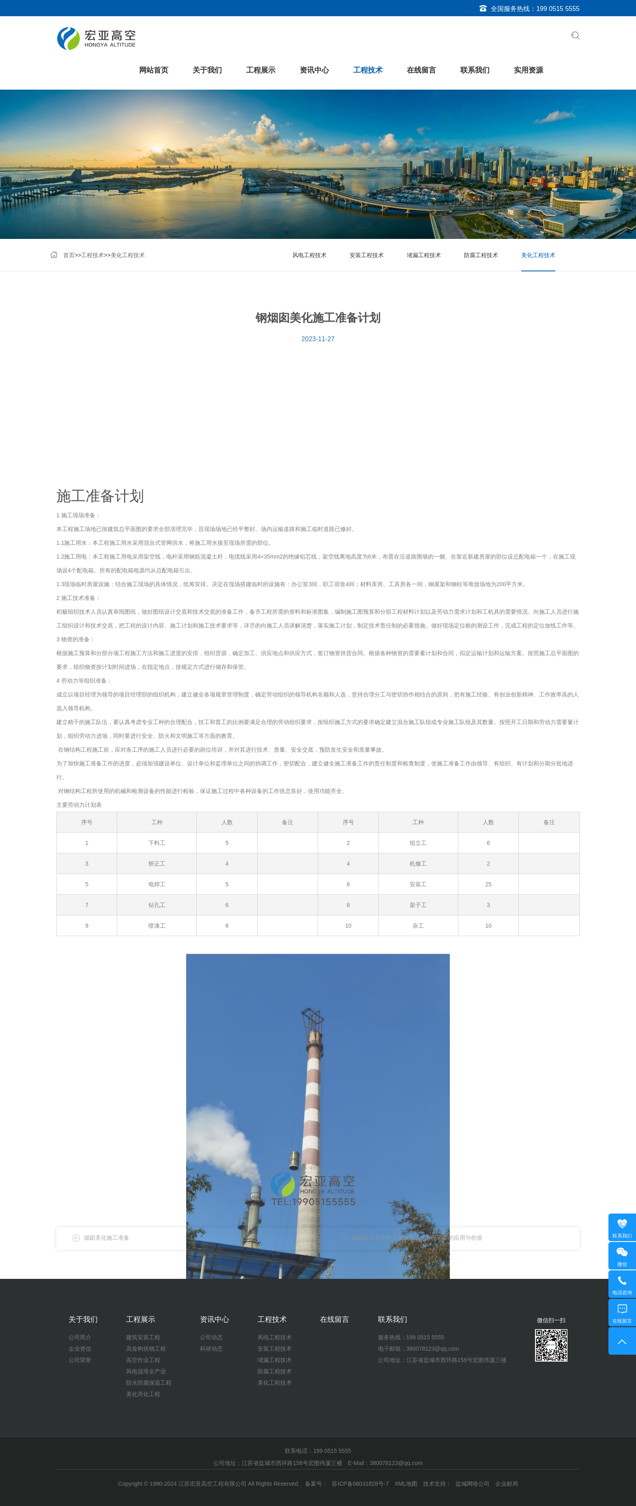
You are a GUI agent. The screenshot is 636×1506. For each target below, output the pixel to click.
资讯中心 (314, 70)
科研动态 (211, 1348)
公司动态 (211, 1337)
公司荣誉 (80, 1360)
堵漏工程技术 (424, 256)
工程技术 (367, 70)
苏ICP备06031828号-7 (360, 1483)
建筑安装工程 (143, 1337)
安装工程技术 (367, 256)
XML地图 (405, 1483)
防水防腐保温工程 (149, 1382)
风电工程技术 (309, 256)
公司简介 (80, 1337)
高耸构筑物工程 (146, 1348)
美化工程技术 (128, 256)
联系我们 (475, 70)
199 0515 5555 (558, 8)
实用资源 (528, 70)
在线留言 (421, 70)
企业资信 (80, 1348)
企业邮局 (506, 1483)
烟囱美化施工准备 (106, 1244)
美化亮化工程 (143, 1394)
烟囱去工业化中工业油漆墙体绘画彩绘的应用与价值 (417, 1244)
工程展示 (260, 70)
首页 (69, 256)
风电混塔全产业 (146, 1371)
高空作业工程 (143, 1360)
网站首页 (153, 70)
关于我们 (207, 70)
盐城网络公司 (473, 1483)
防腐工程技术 (481, 256)
